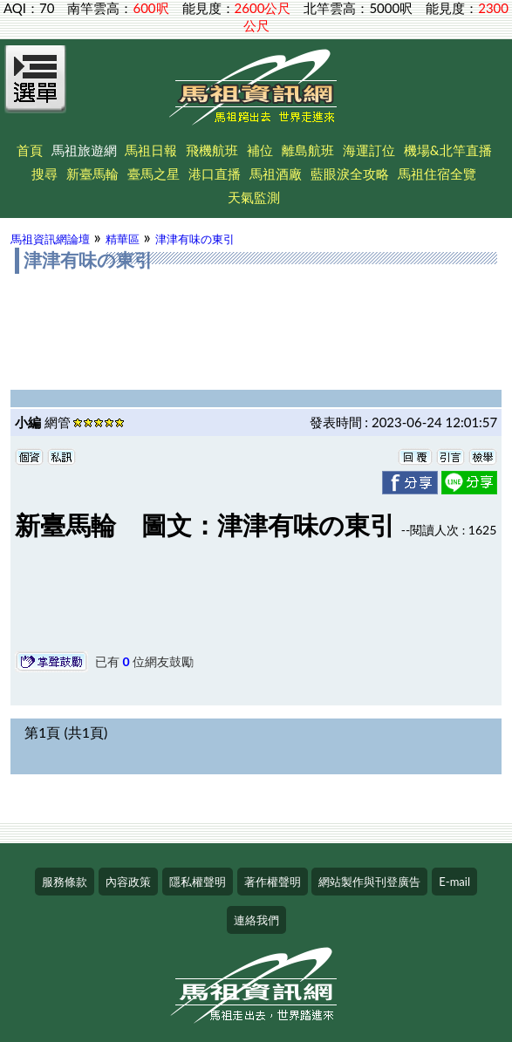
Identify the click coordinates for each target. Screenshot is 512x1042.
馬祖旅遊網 (84, 150)
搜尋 (44, 173)
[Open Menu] (35, 89)
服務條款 (64, 882)
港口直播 (214, 173)
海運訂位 (369, 150)
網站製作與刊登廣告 (369, 882)
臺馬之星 (153, 173)
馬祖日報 (151, 150)
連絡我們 (256, 920)
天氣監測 (254, 197)
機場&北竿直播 (448, 150)
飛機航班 (212, 150)
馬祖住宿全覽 (437, 173)
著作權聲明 (272, 882)
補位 (260, 150)
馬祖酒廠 (275, 173)
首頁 (30, 150)
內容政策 (128, 882)
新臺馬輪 (92, 173)
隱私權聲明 (197, 882)
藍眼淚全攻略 (350, 173)
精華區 (123, 239)
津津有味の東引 (195, 239)
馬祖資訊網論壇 (50, 239)
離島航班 (308, 150)
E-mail (454, 882)
